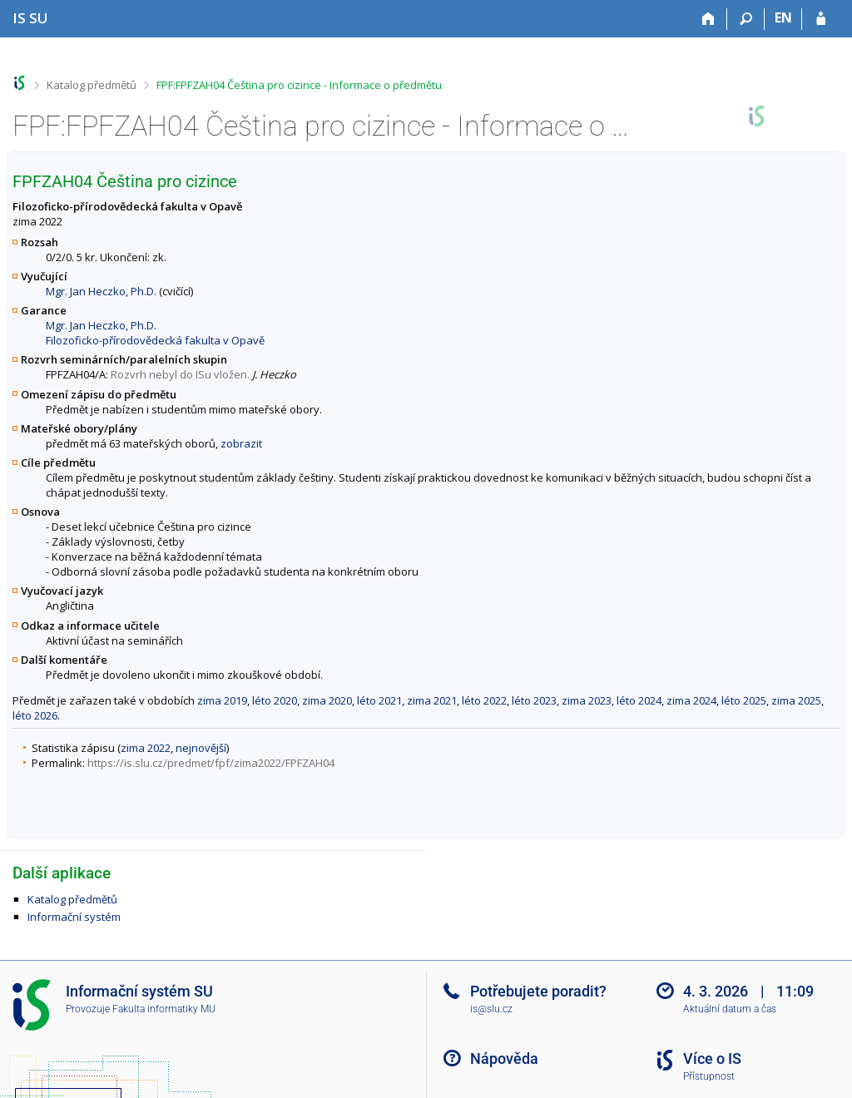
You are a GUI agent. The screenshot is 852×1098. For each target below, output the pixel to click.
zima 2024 (691, 700)
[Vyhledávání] (746, 19)
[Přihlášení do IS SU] (821, 19)
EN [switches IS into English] (783, 17)
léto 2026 (34, 715)
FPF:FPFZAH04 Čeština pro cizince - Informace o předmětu (299, 84)
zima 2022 (146, 747)
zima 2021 (432, 700)
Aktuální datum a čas (729, 1009)
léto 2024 (639, 700)
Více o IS (712, 1058)
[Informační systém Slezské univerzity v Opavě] (30, 17)
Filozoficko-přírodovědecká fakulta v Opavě (155, 340)
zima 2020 (327, 700)
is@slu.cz (491, 1009)
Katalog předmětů (91, 84)
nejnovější (201, 747)
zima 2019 (222, 700)
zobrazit (241, 443)
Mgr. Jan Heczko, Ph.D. (101, 291)
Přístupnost (709, 1076)
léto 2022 (484, 700)
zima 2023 (587, 700)
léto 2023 (534, 700)
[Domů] (708, 19)
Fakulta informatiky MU (163, 1009)
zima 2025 (796, 700)
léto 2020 (274, 700)
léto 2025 (743, 700)
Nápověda (504, 1058)
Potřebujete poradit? (538, 991)
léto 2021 (379, 700)
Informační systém (74, 916)
